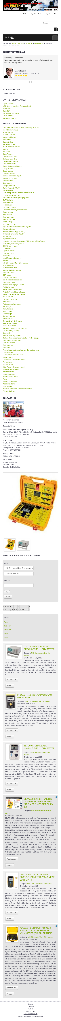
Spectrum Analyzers (10, 118)
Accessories (7, 109)
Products (21, 43)
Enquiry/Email (50, 14)
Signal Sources (8, 104)
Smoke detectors (9, 316)
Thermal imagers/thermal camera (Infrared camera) (21, 350)
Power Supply (8, 297)
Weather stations (9, 384)
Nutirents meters (8, 273)
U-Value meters (8, 365)
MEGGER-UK (39, 43)
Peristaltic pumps (9, 287)
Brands (5, 149)
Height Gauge (8, 222)
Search (23, 14)
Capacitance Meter (9, 164)
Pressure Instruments (10, 299)
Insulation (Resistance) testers (13, 244)
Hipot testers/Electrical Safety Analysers (17, 227)
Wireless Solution (9, 391)
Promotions (7, 302)
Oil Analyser (7, 275)
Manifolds (6, 256)
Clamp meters (8, 169)
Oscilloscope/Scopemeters (12, 280)
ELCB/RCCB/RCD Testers (12, 195)
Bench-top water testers (11, 147)
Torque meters (8, 357)
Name (6, 622)
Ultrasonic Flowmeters (11, 369)
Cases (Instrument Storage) (12, 166)
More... (9, 686)
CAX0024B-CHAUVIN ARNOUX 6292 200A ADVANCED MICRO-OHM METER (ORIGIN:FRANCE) (36, 930)
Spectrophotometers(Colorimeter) (14, 328)
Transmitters (7, 362)
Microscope (7, 260)
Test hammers (8, 345)
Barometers (7, 140)
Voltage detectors (9, 374)
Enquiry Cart (30, 1011)
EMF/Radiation (8, 200)
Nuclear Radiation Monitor (12, 270)
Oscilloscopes (8, 116)
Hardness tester (8, 217)
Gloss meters (7, 215)
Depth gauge (7, 183)
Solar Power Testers (10, 323)
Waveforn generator (10, 381)
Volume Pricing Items (10, 377)
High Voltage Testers (10, 224)
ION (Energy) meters (10, 246)
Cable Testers (7, 154)
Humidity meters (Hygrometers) (14, 231)
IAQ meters (7, 236)
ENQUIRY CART (35, 14)
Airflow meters (8, 132)
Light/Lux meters (9, 251)
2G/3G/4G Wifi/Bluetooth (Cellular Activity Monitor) (21, 127)
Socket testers (8, 319)
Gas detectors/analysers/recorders (15, 210)
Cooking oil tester (9, 173)
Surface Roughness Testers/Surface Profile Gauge (21, 338)
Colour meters (8, 171)
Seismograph (7, 314)
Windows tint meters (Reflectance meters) (18, 389)
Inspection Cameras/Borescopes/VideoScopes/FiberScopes (24, 241)
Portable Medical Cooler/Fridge (14, 292)
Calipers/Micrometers (10, 161)
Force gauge (7, 205)
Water (5, 379)
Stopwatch (6, 333)
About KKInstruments (10, 130)
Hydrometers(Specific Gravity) (13, 234)
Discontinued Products (11, 113)
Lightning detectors (9, 253)
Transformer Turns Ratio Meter (14, 360)
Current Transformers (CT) (12, 176)
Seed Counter (8, 311)
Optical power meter (10, 277)
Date (5, 638)
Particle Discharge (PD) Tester (13, 285)
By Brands (29, 43)
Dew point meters (9, 186)
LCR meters (7, 248)
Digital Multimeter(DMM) (11, 188)
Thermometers (8, 352)
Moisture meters (8, 265)
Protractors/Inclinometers (11, 304)
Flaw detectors (8, 202)
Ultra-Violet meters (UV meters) (14, 367)
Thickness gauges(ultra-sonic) (13, 355)
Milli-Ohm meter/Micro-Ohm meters (15, 263)
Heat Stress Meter (9, 219)
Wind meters (7, 386)
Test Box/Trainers (9, 343)
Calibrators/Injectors (10, 159)
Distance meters (8, 190)
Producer (7, 630)
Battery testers (8, 142)
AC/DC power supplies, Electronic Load (17, 106)
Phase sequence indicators (12, 290)
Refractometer (8, 309)
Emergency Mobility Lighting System (15, 198)
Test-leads (6, 348)
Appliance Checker (9, 137)
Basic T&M (6, 111)
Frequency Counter (9, 207)
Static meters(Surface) (11, 331)
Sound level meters (9, 326)
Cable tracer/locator (10, 156)
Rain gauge (7, 306)
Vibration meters (8, 372)
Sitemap (30, 1004)
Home (14, 43)
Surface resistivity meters (12, 335)
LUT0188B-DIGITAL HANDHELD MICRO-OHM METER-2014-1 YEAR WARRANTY (37, 877)
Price (6, 634)
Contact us (30, 1006)
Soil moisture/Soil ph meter (12, 321)
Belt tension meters (9, 144)
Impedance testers (9, 239)
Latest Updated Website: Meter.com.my (30, 1016)
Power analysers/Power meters (14, 294)
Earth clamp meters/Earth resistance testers (18, 193)
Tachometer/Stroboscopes (12, 340)
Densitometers (8, 181)
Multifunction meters (10, 268)
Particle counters (9, 282)
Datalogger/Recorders (10, 178)
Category (7, 626)
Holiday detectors (9, 229)
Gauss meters (8, 212)
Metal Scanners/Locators (11, 258)
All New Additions (9, 135)
